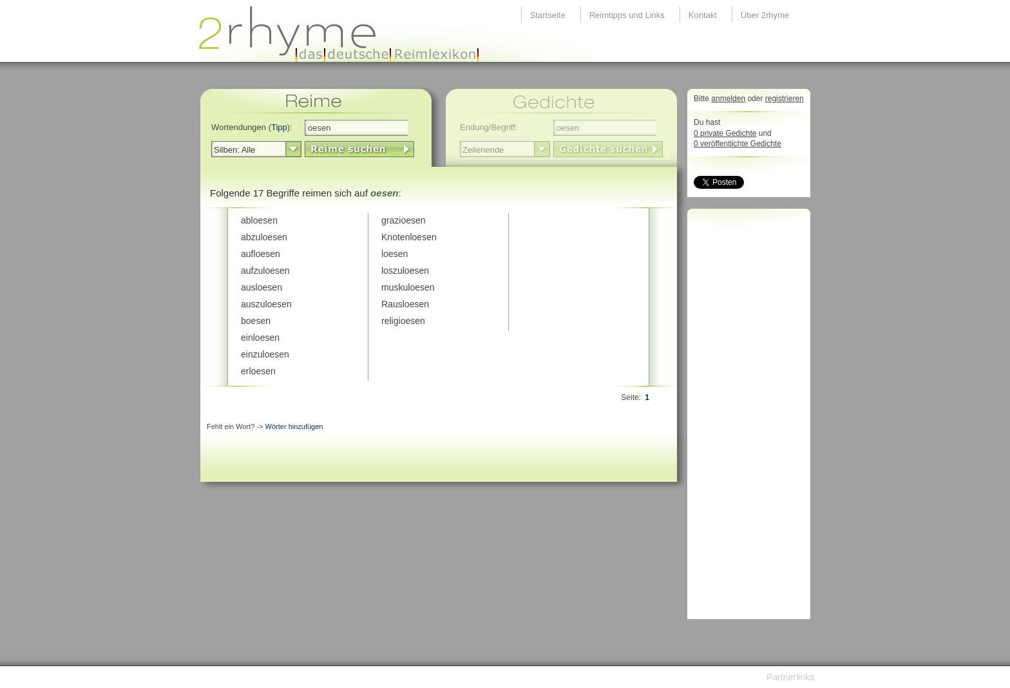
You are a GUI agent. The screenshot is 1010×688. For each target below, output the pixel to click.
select (293, 149)
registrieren (784, 98)
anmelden (728, 98)
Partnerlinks (790, 677)
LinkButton (359, 149)
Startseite (548, 15)
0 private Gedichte (725, 133)
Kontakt (703, 15)
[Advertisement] (745, 417)
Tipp (279, 127)
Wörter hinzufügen (294, 426)
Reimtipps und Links (627, 15)
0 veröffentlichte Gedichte (737, 143)
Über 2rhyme (765, 15)
